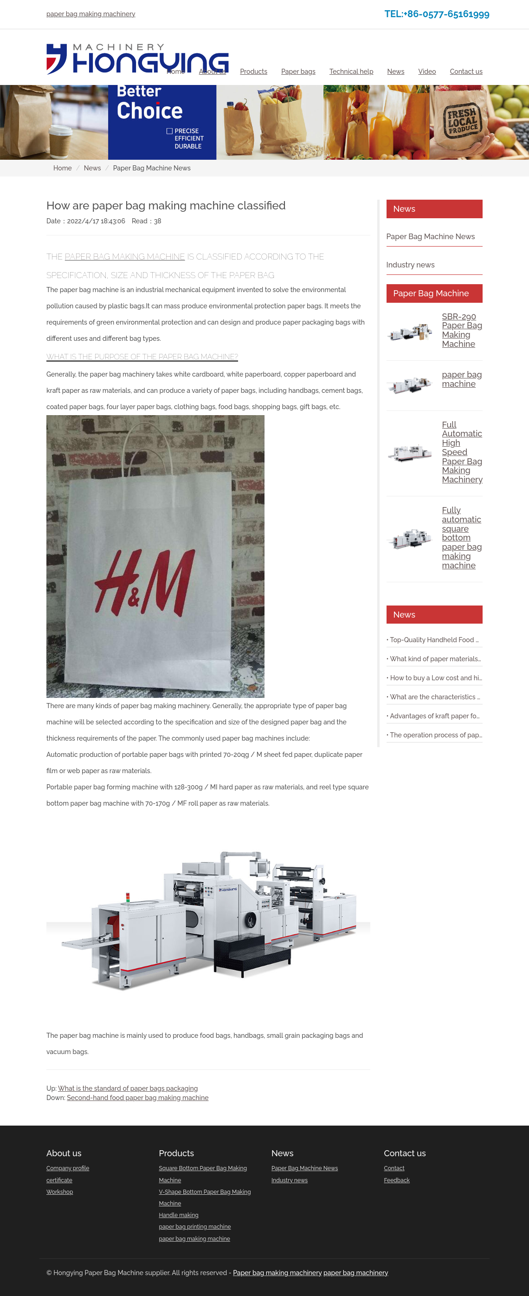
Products (176, 1153)
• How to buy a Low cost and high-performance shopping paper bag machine (435, 678)
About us (64, 1153)
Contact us (405, 1153)
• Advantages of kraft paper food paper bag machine (435, 716)
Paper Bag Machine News (431, 236)
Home (176, 71)
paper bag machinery (355, 1272)
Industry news (411, 265)
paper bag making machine (125, 256)
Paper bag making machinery (277, 1272)
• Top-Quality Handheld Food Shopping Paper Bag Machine (435, 640)
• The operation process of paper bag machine (435, 735)
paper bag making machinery (90, 14)
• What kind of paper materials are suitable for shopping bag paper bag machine (435, 659)
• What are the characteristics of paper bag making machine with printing (435, 697)
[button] (212, 71)
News (92, 168)
